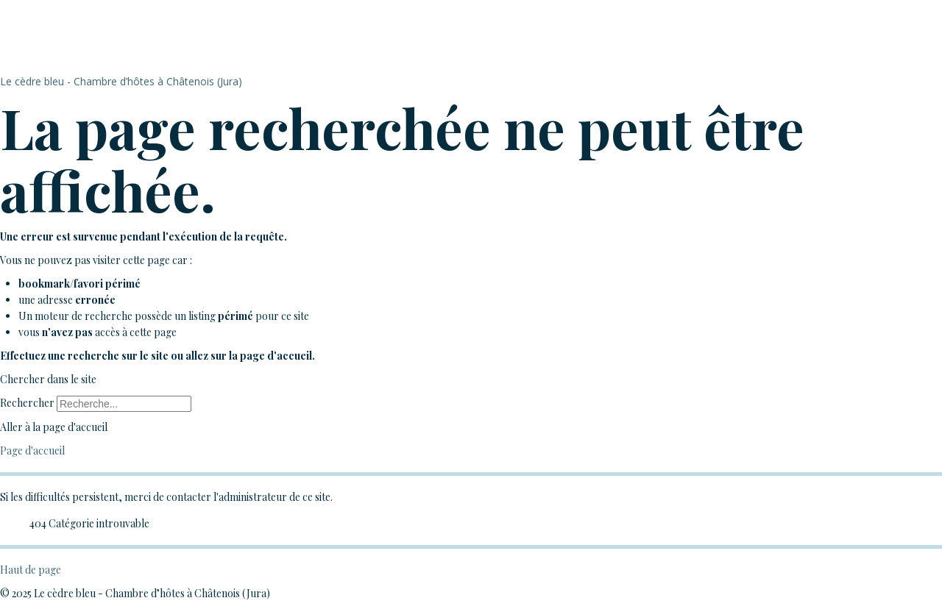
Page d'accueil (32, 450)
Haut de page (30, 570)
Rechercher (27, 403)
